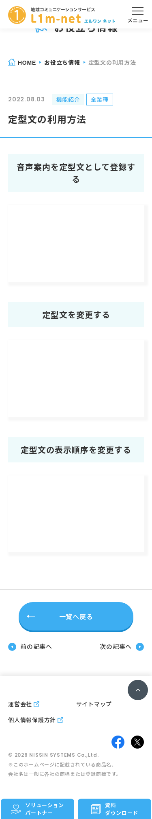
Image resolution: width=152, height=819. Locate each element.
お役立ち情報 (62, 62)
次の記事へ (116, 646)
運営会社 (20, 704)
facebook (117, 742)
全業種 (100, 99)
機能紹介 (68, 99)
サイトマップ (94, 704)
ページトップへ (138, 690)
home (27, 62)
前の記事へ (36, 646)
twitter (137, 742)
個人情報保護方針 (32, 720)
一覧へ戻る (76, 616)
